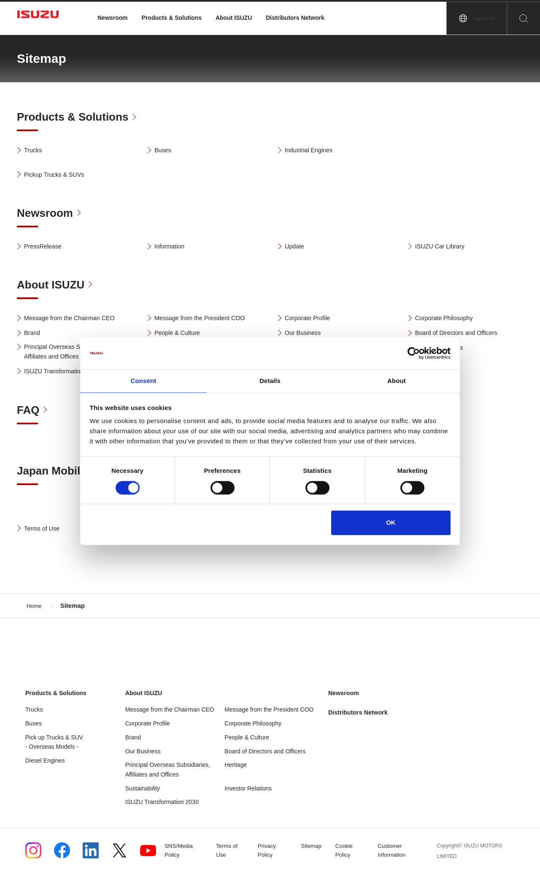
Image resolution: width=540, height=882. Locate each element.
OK (391, 523)
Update (297, 247)
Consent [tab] (144, 380)
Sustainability (142, 797)
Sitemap (314, 855)
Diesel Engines (45, 769)
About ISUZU (234, 17)
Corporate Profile (311, 319)
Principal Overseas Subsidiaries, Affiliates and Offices (73, 355)
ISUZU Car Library (444, 247)
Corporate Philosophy (448, 319)
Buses (164, 150)
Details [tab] (270, 380)
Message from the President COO (206, 319)
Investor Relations (248, 797)
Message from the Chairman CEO (76, 319)
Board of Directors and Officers (462, 334)
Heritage (235, 774)
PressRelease (46, 247)
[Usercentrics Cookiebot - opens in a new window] (414, 352)
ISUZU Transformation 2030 (67, 374)
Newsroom (112, 17)
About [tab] (396, 380)
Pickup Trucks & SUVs (58, 174)
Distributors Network (295, 17)
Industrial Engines (312, 150)
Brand (34, 334)
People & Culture (180, 334)
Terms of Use (45, 533)
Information (172, 247)
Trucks (35, 150)
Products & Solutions (172, 17)
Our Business (306, 334)
